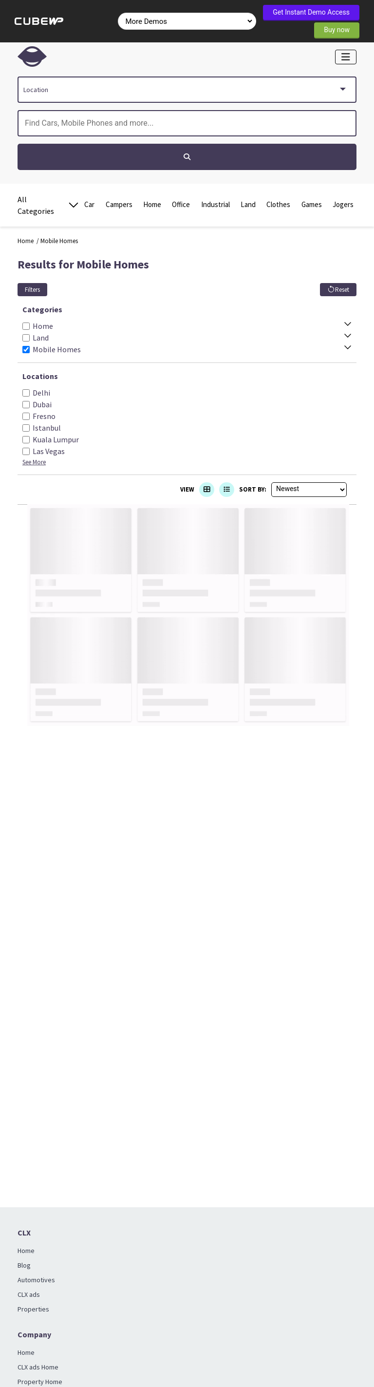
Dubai (42, 404)
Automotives (36, 1279)
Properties (33, 1309)
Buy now (337, 30)
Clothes (278, 204)
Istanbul (47, 428)
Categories (42, 309)
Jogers (343, 204)
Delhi (41, 393)
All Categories (48, 205)
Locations (40, 376)
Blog (24, 1265)
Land (248, 204)
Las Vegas (49, 451)
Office (181, 204)
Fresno (44, 416)
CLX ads (29, 1294)
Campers (119, 204)
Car (89, 204)
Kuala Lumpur (56, 439)
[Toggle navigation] (345, 57)
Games (311, 204)
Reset (338, 289)
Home (152, 204)
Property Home (40, 1381)
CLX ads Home (38, 1367)
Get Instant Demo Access (311, 12)
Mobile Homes (59, 241)
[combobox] (187, 89)
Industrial (215, 204)
